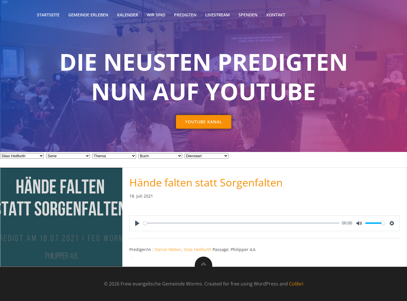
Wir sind (156, 15)
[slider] (241, 223)
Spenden (248, 15)
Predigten (185, 15)
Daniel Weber (168, 249)
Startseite (48, 15)
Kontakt (275, 15)
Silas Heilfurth (197, 249)
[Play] (137, 223)
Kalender (127, 15)
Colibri (296, 284)
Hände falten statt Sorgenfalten (206, 182)
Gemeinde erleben (88, 15)
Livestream (217, 15)
